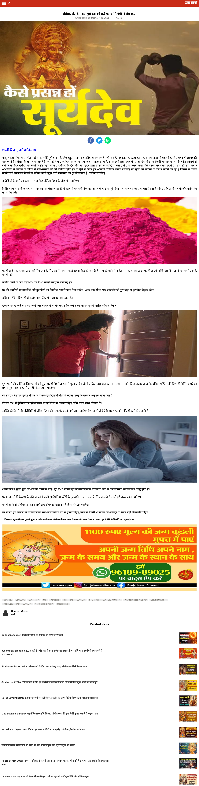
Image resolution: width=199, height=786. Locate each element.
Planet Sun (55, 600)
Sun (44, 600)
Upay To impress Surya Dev (136, 600)
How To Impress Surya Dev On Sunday (104, 600)
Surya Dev (8, 600)
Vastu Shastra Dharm (44, 604)
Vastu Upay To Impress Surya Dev (17, 604)
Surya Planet (34, 600)
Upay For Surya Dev (158, 600)
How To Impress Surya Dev (74, 600)
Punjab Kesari (62, 604)
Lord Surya (20, 600)
